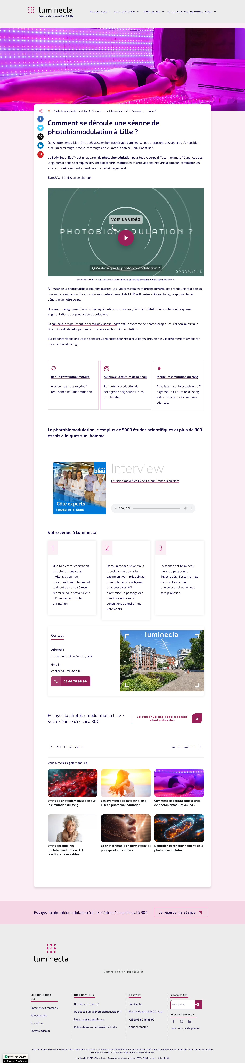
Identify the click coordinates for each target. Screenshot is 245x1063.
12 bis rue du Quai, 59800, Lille (71, 656)
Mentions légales (126, 1058)
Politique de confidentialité (156, 1058)
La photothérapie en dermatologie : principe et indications (126, 837)
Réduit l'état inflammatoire (70, 377)
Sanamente (168, 279)
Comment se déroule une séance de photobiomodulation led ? (179, 789)
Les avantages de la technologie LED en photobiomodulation (126, 789)
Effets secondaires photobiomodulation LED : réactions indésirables (72, 837)
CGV (139, 1058)
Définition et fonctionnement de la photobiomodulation (179, 837)
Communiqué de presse (184, 1028)
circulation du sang (64, 344)
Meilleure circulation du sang (177, 377)
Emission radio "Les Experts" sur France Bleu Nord (145, 481)
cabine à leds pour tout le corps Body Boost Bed (84, 324)
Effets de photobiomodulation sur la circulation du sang (72, 789)
